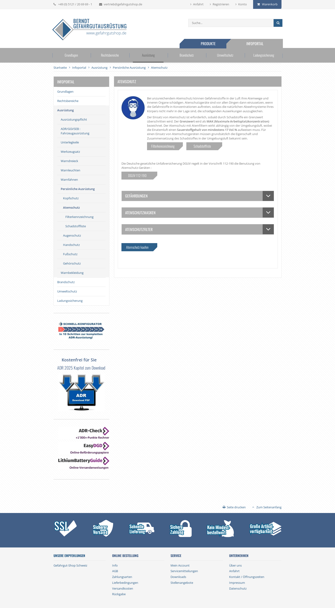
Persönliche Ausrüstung (78, 189)
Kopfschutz (71, 198)
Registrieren (221, 4)
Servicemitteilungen (184, 571)
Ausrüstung (148, 55)
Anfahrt (198, 4)
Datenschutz (238, 588)
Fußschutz (70, 254)
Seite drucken (236, 507)
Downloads (178, 577)
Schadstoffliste (75, 226)
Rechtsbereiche (110, 55)
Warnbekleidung (72, 273)
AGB (115, 571)
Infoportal (255, 43)
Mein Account (180, 565)
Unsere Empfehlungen (69, 556)
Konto (242, 4)
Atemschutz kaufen (137, 247)
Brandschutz (187, 55)
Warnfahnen (69, 179)
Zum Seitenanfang (268, 507)
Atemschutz (71, 207)
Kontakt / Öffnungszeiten (246, 577)
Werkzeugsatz (70, 151)
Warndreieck (69, 161)
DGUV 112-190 (137, 175)
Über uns (235, 565)
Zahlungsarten (122, 577)
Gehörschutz (72, 263)
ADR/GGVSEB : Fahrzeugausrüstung (75, 131)
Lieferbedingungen (125, 583)
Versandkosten (122, 588)
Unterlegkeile (70, 142)
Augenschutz (72, 235)
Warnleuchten (70, 170)
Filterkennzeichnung (79, 217)
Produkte (208, 43)
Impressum (237, 583)
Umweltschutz (224, 55)
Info (115, 565)
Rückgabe (119, 594)
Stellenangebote (182, 583)
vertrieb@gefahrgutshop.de (123, 4)
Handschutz (71, 245)
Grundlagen (72, 55)
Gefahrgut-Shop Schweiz (70, 565)
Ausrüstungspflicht (74, 119)
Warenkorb (270, 4)
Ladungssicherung (262, 55)
